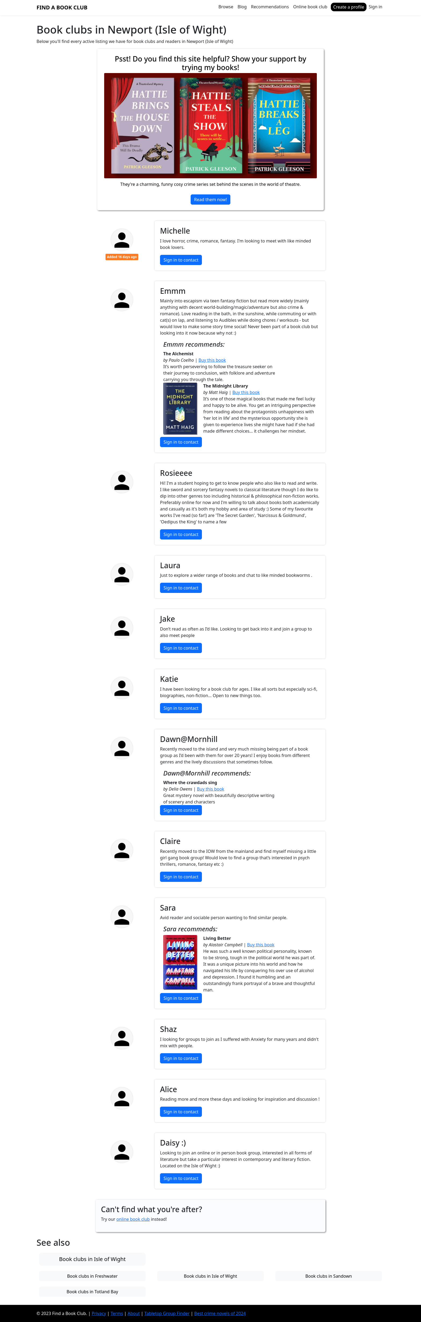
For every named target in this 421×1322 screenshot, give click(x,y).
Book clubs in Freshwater (92, 1276)
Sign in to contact (181, 260)
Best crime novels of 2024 (220, 1313)
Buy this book (212, 360)
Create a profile (348, 7)
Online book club (310, 7)
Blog (242, 7)
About (134, 1313)
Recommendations (270, 7)
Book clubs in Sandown (328, 1276)
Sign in (375, 7)
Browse (225, 7)
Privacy (99, 1313)
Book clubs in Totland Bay (92, 1292)
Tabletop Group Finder (167, 1313)
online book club (133, 1219)
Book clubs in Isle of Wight (92, 1259)
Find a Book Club (62, 7)
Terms (117, 1313)
